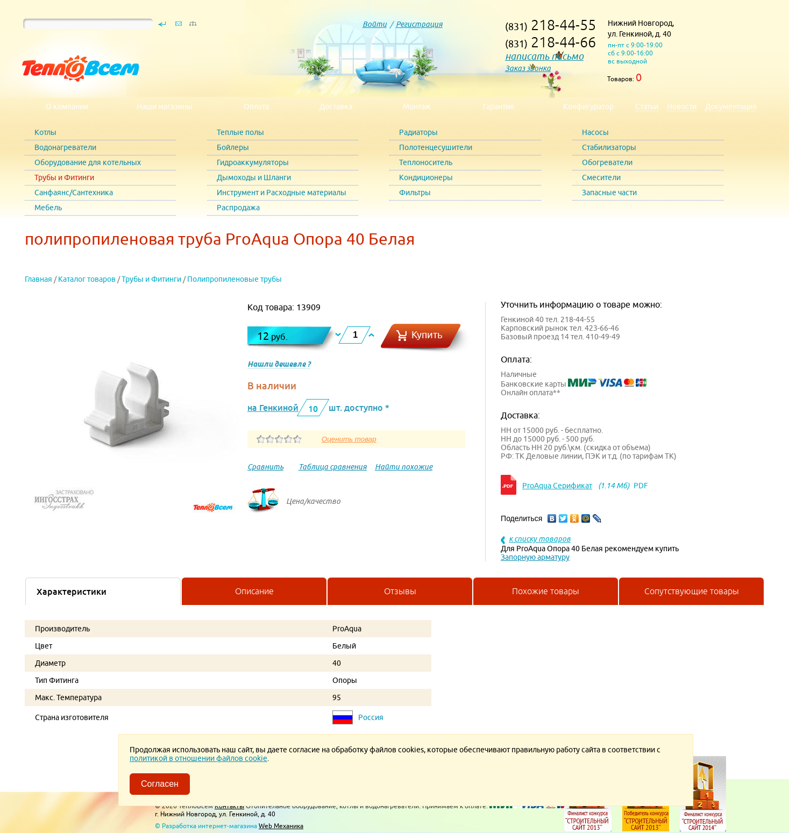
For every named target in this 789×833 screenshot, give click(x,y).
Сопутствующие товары (691, 591)
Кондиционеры (426, 177)
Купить (427, 334)
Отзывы (400, 591)
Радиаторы (418, 132)
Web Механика (281, 826)
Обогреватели (607, 162)
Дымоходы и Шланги (254, 177)
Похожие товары (545, 591)
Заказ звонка (528, 68)
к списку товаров (540, 539)
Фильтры (415, 192)
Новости (681, 106)
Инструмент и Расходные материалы (281, 192)
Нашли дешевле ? (278, 364)
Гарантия (498, 106)
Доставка (335, 106)
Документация (731, 106)
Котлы (45, 132)
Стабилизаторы (609, 147)
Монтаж (417, 106)
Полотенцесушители (435, 147)
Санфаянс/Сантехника (73, 192)
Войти (374, 24)
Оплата (256, 106)
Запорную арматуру (535, 557)
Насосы (595, 132)
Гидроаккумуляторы (253, 162)
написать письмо (544, 56)
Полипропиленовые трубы (234, 279)
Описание (254, 591)
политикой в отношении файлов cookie (198, 758)
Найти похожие (403, 466)
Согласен (160, 783)
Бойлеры (233, 147)
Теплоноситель (425, 162)
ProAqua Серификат (557, 485)
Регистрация (419, 24)
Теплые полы (240, 132)
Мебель (48, 207)
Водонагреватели (65, 147)
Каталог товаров (87, 279)
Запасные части (609, 192)
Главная (38, 279)
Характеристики (71, 591)
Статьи (646, 106)
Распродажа (238, 207)
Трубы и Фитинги (64, 177)
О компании (67, 106)
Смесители (601, 177)
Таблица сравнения (332, 466)
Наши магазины (165, 106)
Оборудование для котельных (87, 162)
